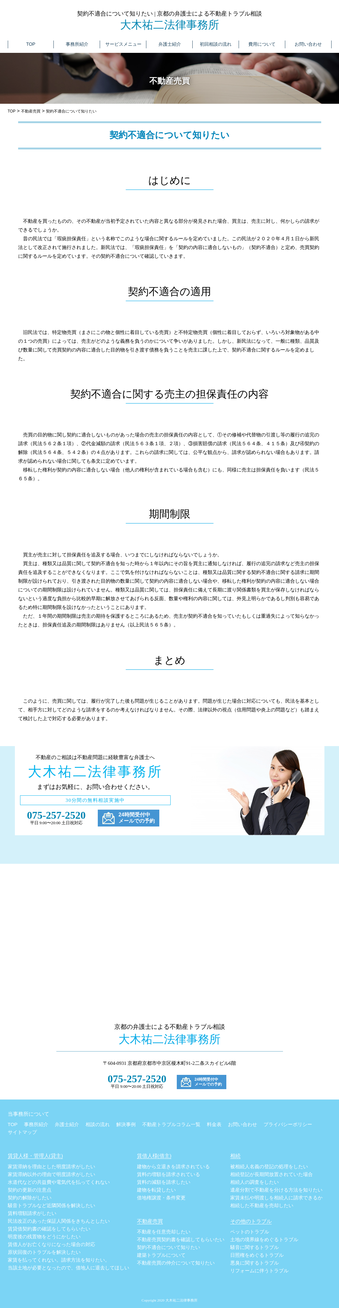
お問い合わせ (308, 44)
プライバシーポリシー (288, 1124)
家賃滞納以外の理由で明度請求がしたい (51, 1174)
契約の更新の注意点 (29, 1190)
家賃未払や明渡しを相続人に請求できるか (276, 1197)
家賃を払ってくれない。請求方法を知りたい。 (59, 1260)
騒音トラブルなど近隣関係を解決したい (51, 1205)
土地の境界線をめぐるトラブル (264, 1239)
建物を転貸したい (156, 1190)
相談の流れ (97, 1124)
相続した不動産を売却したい (261, 1205)
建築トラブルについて (161, 1255)
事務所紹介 (77, 44)
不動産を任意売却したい (163, 1231)
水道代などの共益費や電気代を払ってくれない (59, 1182)
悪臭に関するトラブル (254, 1263)
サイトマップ (22, 1132)
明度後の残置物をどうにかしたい (44, 1236)
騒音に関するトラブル (254, 1247)
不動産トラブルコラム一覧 (171, 1124)
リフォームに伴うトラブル (259, 1270)
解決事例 (126, 1124)
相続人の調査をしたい (254, 1182)
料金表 (214, 1124)
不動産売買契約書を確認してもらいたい (180, 1239)
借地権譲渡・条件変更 (161, 1197)
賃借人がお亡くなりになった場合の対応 (51, 1244)
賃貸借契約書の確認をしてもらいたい (49, 1228)
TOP (31, 44)
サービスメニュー (123, 44)
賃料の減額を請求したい (163, 1182)
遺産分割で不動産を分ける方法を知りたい (276, 1190)
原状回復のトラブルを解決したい (44, 1252)
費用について (262, 44)
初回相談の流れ (216, 44)
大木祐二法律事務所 (169, 25)
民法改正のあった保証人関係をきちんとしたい (59, 1221)
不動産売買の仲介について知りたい (176, 1263)
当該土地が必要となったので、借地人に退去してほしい (68, 1267)
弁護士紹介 (169, 44)
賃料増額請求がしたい (32, 1213)
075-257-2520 (56, 815)
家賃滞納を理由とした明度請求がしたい (51, 1166)
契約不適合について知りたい (168, 1247)
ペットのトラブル (249, 1231)
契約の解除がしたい (29, 1197)
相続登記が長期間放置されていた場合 (271, 1174)
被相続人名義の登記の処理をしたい (269, 1166)
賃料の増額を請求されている (168, 1174)
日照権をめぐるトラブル (257, 1255)
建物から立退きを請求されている (173, 1166)
